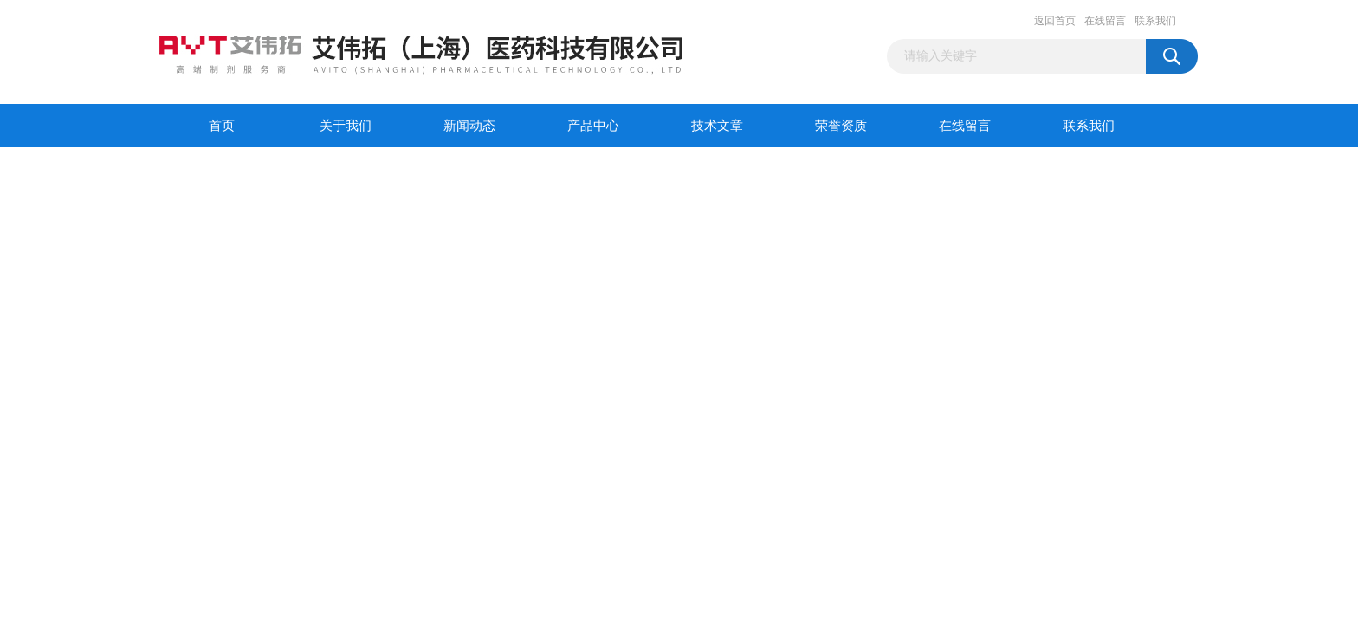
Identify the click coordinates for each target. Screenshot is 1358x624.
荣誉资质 (841, 126)
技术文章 (717, 126)
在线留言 (1105, 21)
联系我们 (1155, 21)
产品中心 (593, 126)
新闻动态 (469, 126)
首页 (222, 126)
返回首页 (1055, 21)
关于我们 (346, 126)
